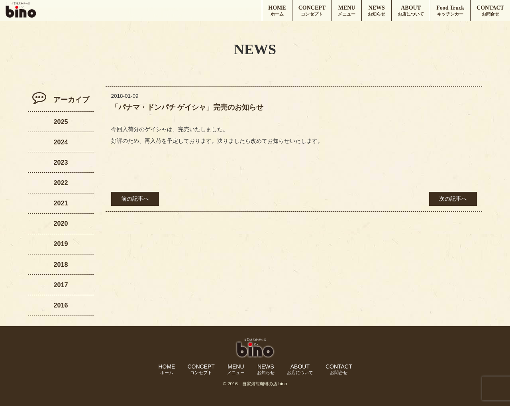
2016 (60, 305)
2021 (60, 203)
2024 (60, 142)
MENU (346, 11)
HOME (277, 11)
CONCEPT (312, 11)
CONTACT (490, 11)
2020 (60, 223)
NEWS (376, 11)
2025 (60, 121)
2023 (60, 162)
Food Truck (450, 11)
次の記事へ (453, 199)
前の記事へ (135, 199)
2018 (60, 264)
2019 (60, 243)
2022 (60, 182)
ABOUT (411, 11)
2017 (60, 284)
